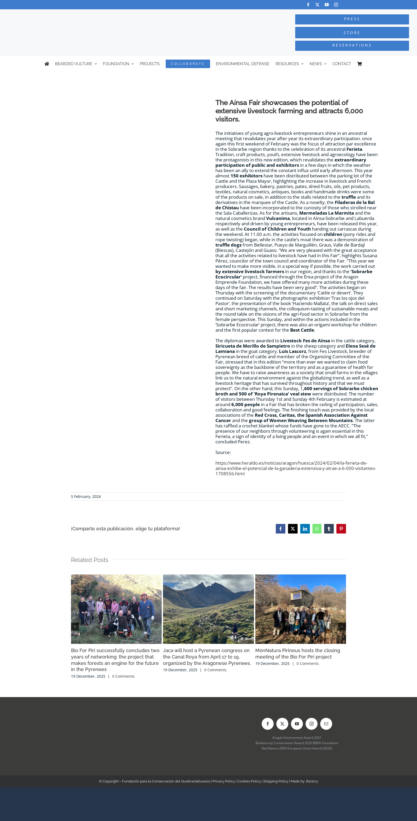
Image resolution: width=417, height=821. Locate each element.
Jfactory (311, 781)
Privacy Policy (223, 781)
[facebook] (308, 5)
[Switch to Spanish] (370, 64)
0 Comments (123, 676)
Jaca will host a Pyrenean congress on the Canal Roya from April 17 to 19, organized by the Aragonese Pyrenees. (207, 657)
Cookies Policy (249, 781)
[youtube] (327, 5)
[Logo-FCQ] (78, 14)
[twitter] (317, 5)
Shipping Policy (275, 781)
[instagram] (336, 5)
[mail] (326, 724)
